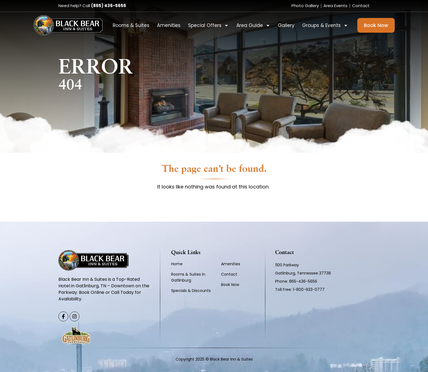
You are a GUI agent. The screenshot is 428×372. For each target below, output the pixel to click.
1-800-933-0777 (309, 289)
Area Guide (253, 25)
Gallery (286, 25)
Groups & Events (325, 25)
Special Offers (208, 25)
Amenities (168, 25)
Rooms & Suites (131, 25)
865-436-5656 (303, 281)
